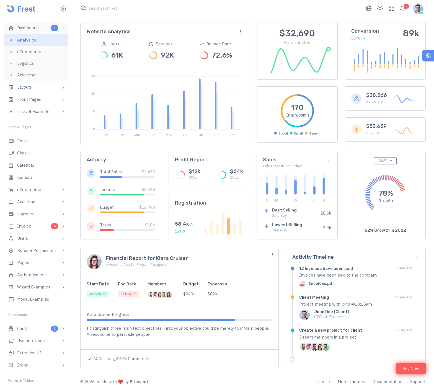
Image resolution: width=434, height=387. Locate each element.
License (322, 381)
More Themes (351, 381)
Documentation (387, 381)
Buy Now (410, 368)
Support (418, 381)
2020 (383, 160)
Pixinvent (139, 381)
